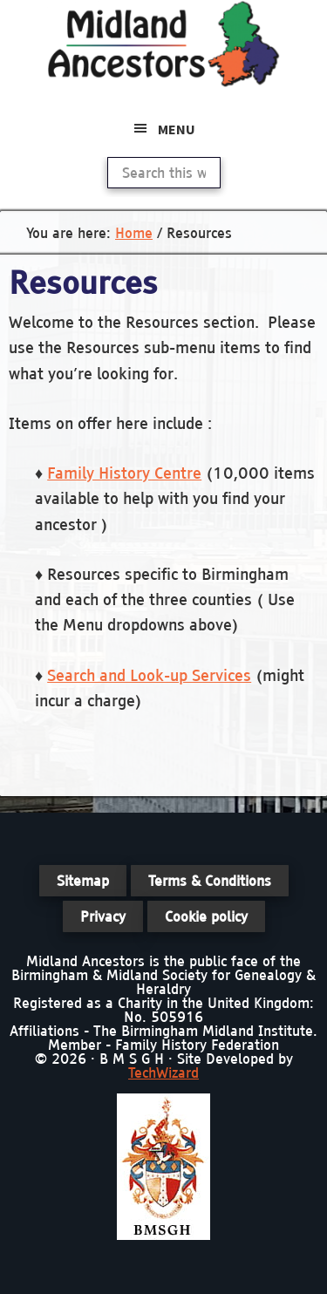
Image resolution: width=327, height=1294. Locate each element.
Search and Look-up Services (149, 675)
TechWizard (163, 1072)
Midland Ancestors (164, 43)
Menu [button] (176, 129)
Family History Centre (124, 473)
